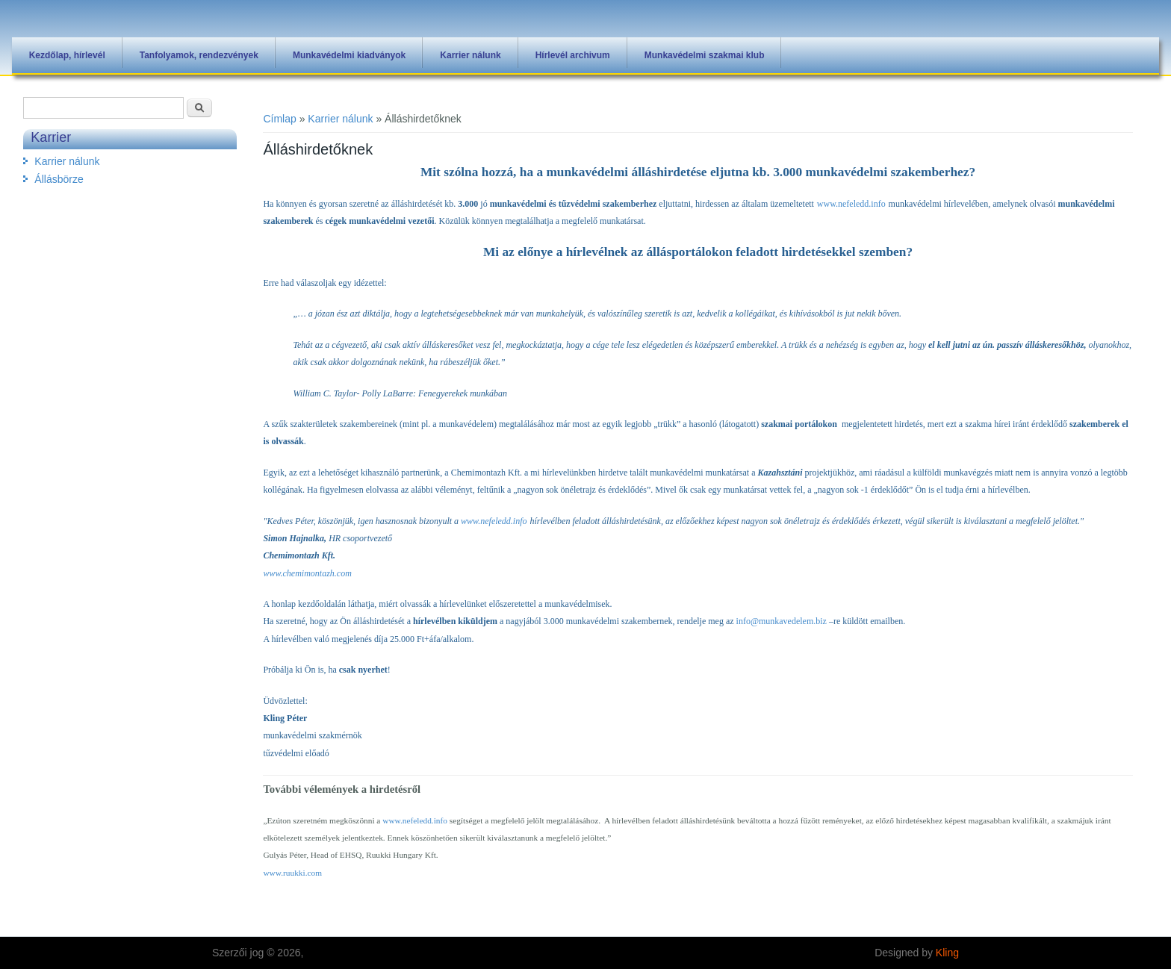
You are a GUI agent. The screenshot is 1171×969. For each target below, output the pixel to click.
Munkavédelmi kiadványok (349, 55)
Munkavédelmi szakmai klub (704, 55)
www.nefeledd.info (851, 204)
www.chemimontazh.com (307, 573)
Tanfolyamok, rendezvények (199, 55)
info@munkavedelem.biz (781, 621)
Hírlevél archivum (572, 55)
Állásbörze (58, 179)
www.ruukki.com (292, 872)
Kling (947, 953)
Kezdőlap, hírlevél (67, 55)
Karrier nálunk (470, 55)
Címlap (279, 119)
